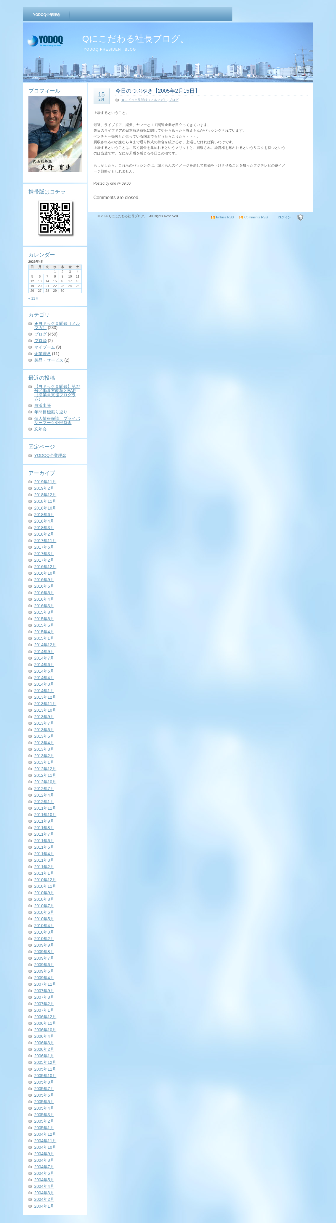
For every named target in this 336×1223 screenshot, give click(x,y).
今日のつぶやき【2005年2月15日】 (157, 91)
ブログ (40, 334)
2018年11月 (45, 501)
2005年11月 (45, 1069)
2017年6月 (44, 547)
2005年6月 (44, 1095)
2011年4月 (44, 853)
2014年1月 (44, 690)
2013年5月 (44, 736)
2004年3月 (44, 1192)
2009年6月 (44, 964)
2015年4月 (44, 631)
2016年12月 (45, 566)
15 (102, 96)
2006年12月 (45, 1016)
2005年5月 (44, 1101)
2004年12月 (45, 1134)
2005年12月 (45, 1062)
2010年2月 (44, 938)
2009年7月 (44, 958)
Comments (256, 217)
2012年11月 (45, 775)
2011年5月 (44, 847)
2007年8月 (44, 997)
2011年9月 (44, 821)
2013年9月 (44, 716)
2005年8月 (44, 1082)
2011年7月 (44, 834)
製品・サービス (48, 360)
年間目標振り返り (50, 412)
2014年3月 (44, 684)
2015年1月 (44, 638)
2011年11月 (45, 808)
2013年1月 (44, 762)
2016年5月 (44, 592)
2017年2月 (44, 560)
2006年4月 (44, 1036)
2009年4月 (44, 977)
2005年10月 (45, 1075)
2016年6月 (44, 586)
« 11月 (33, 299)
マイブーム (44, 347)
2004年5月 (44, 1179)
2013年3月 (44, 749)
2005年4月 (44, 1108)
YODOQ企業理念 (47, 15)
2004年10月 (45, 1147)
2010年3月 (44, 932)
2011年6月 (44, 840)
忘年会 (40, 429)
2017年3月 (44, 553)
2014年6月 (44, 664)
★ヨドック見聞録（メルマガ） (57, 325)
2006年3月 (44, 1042)
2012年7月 (44, 788)
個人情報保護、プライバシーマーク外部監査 (57, 420)
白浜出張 (42, 405)
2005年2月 (44, 1121)
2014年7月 (44, 658)
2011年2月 (44, 866)
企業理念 (42, 353)
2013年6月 (44, 729)
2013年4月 (44, 742)
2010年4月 (44, 925)
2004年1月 (44, 1206)
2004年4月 (44, 1186)
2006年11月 (45, 1023)
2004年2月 (44, 1199)
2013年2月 (44, 755)
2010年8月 (44, 899)
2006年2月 (44, 1049)
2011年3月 (44, 860)
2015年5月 (44, 625)
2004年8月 (44, 1160)
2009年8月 (44, 951)
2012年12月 (45, 768)
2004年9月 (44, 1153)
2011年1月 (44, 873)
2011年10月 (45, 814)
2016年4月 (44, 599)
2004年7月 (44, 1166)
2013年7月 (44, 723)
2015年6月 (44, 618)
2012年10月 (45, 781)
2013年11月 (45, 703)
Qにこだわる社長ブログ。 (135, 38)
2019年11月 (45, 481)
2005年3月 (44, 1114)
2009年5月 (44, 971)
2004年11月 (45, 1140)
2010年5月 (44, 918)
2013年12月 (45, 697)
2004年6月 (44, 1173)
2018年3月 (44, 527)
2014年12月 (45, 644)
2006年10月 (45, 1029)
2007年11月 (45, 984)
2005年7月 (44, 1088)
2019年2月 (44, 488)
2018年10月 (45, 508)
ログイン (284, 217)
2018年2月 (44, 534)
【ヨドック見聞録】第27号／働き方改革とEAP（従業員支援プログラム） (57, 392)
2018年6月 (44, 514)
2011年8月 (44, 827)
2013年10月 (45, 710)
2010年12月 (45, 879)
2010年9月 (44, 892)
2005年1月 (44, 1127)
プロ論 (40, 340)
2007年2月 (44, 1003)
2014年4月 (44, 677)
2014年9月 (44, 651)
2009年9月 (44, 945)
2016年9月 (44, 579)
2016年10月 (45, 573)
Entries (225, 217)
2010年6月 (44, 912)
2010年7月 (44, 905)
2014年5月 (44, 671)
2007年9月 (44, 990)
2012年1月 (44, 801)
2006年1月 (44, 1055)
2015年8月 (44, 612)
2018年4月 (44, 521)
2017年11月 (45, 540)
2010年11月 (45, 886)
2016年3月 (44, 605)
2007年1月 (44, 1010)
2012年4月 (44, 795)
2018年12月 (45, 494)
